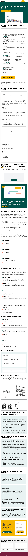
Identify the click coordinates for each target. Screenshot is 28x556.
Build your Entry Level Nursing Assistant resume (8, 77)
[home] (3, 1)
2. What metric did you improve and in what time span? (10, 359)
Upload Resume (14, 180)
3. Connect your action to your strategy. (8, 363)
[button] (26, 1)
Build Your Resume (5, 206)
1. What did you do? (5, 355)
